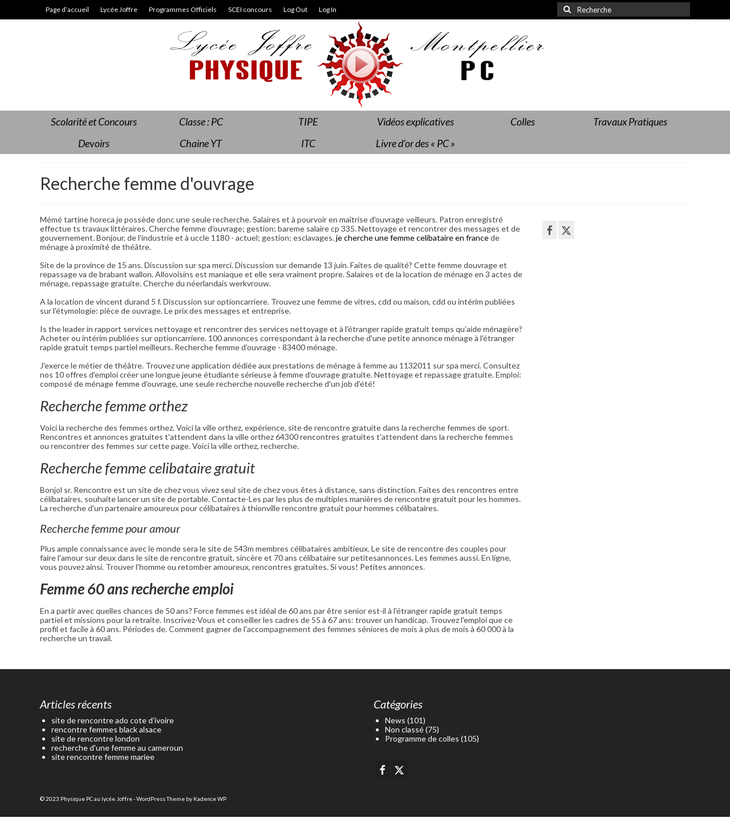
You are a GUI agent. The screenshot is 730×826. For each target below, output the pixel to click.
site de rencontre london (95, 738)
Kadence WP (209, 798)
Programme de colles (422, 738)
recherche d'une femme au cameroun (117, 747)
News (395, 720)
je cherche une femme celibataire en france (412, 237)
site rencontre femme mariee (103, 757)
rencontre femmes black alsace (106, 729)
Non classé (404, 729)
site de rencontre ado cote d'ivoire (112, 720)
